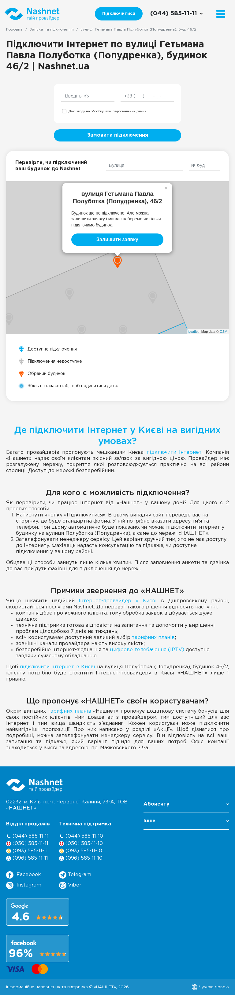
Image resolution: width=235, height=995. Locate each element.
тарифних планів (153, 637)
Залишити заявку (117, 239)
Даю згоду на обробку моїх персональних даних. (108, 111)
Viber (70, 885)
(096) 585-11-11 (27, 858)
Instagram (23, 885)
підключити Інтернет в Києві (57, 667)
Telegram (75, 875)
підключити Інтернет (174, 452)
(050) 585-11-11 (27, 843)
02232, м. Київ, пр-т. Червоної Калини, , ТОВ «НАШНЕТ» (67, 805)
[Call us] (176, 13)
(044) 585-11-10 (81, 836)
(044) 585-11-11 (27, 836)
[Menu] (220, 13)
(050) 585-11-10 (81, 843)
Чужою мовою (210, 987)
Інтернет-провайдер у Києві (118, 601)
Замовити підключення (117, 135)
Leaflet (193, 331)
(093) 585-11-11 (27, 851)
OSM (223, 331)
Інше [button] (186, 821)
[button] (186, 806)
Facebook (23, 875)
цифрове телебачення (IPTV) (147, 650)
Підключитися (118, 14)
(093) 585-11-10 (80, 851)
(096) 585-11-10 (81, 858)
